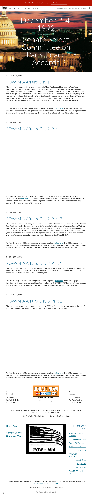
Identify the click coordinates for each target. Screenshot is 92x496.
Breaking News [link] (62, 8)
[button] (90, 8)
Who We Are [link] (73, 8)
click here (59, 108)
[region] (46, 3)
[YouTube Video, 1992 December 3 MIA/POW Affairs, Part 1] (46, 163)
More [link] (83, 8)
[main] (46, 41)
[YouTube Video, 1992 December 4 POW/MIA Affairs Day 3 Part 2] (46, 340)
